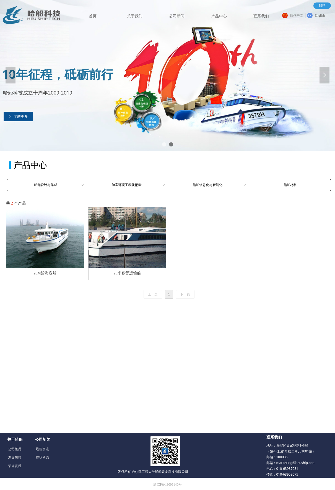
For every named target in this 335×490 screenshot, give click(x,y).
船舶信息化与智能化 (219, 185)
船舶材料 (290, 185)
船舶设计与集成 (59, 185)
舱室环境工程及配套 (138, 185)
